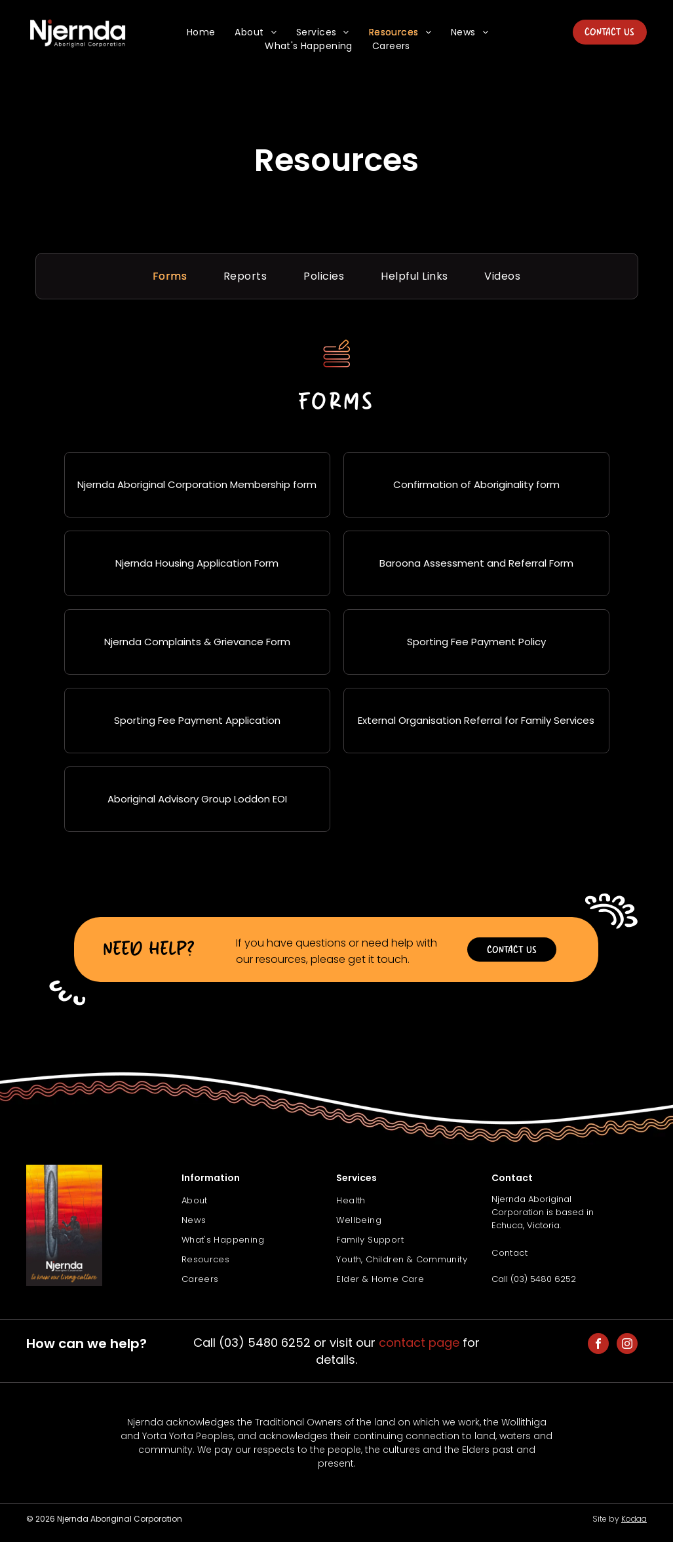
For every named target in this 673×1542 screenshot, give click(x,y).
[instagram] (627, 1345)
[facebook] (598, 1345)
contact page (419, 1342)
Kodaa (634, 1518)
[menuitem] (201, 32)
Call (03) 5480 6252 (533, 1279)
